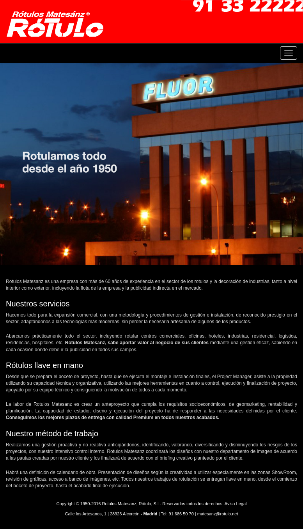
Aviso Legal (236, 503)
